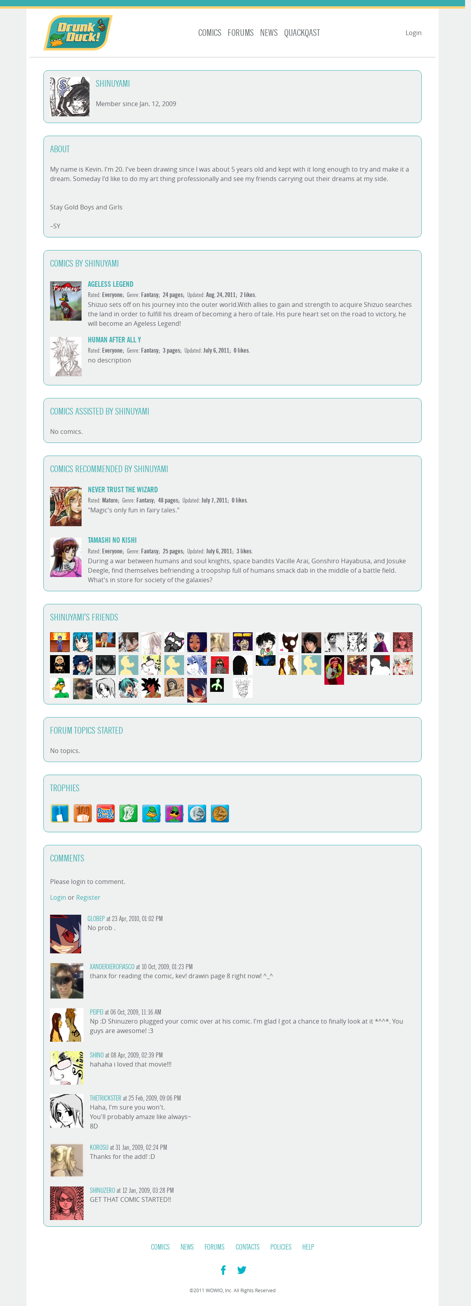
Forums (241, 33)
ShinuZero (102, 1190)
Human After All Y (114, 339)
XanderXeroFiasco (112, 967)
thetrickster (105, 1098)
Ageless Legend (111, 284)
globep (96, 919)
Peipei (96, 1012)
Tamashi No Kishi (112, 540)
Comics (210, 33)
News (269, 33)
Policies (281, 1247)
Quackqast (302, 33)
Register (88, 897)
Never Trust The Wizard (123, 489)
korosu (99, 1147)
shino (97, 1055)
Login (414, 32)
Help (308, 1247)
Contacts (248, 1247)
